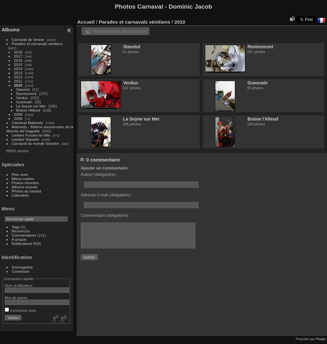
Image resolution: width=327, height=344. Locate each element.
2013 (18, 73)
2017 (18, 56)
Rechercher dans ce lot (120, 31)
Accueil (86, 22)
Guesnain (24, 102)
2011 (18, 81)
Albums (10, 29)
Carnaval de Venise (28, 39)
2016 (18, 60)
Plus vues (20, 174)
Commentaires (24, 235)
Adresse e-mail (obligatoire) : (107, 194)
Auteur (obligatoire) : (99, 174)
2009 (18, 114)
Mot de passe (16, 297)
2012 (18, 77)
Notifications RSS (26, 243)
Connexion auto (20, 310)
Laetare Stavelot (25, 139)
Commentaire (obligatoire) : (105, 215)
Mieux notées (23, 178)
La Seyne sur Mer (31, 106)
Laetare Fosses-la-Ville (31, 135)
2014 (18, 68)
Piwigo (321, 339)
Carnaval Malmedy (27, 123)
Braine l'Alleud (28, 110)
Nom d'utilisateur (19, 285)
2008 (18, 118)
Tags (16, 227)
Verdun (22, 98)
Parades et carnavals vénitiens (37, 44)
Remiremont (26, 93)
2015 (18, 64)
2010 (18, 85)
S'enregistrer (22, 267)
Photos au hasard (26, 191)
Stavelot (23, 89)
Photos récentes (25, 183)
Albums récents (25, 187)
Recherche (21, 231)
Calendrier (20, 195)
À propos (19, 239)
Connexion (21, 271)
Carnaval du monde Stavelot (35, 143)
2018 (18, 52)
